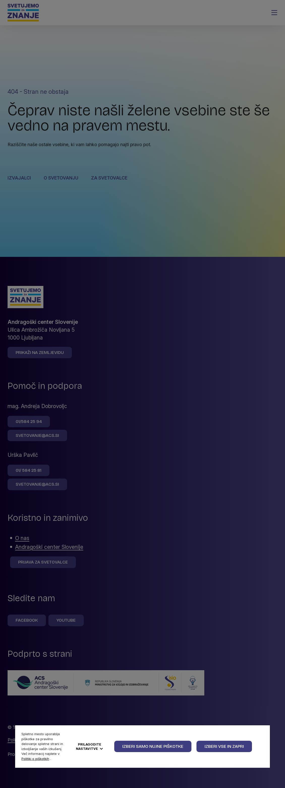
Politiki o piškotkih (35, 759)
